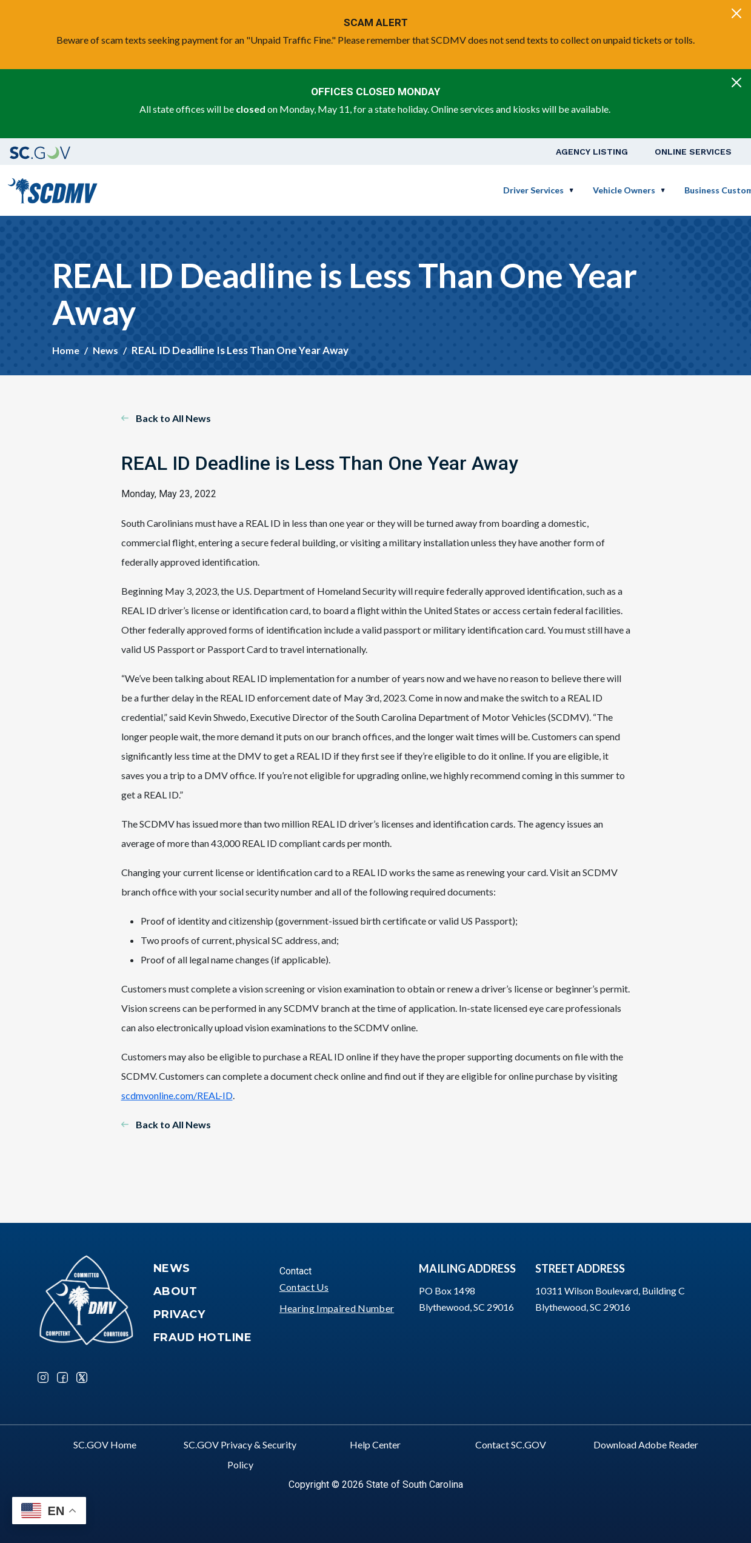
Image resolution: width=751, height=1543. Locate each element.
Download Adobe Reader (645, 1444)
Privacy (179, 1314)
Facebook (62, 1377)
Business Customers (520, 190)
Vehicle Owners (418, 190)
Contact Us (304, 1287)
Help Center (375, 1444)
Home (65, 350)
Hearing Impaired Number (336, 1308)
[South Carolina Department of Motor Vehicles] (52, 189)
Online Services (693, 151)
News (105, 350)
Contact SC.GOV (510, 1444)
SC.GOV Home (104, 1444)
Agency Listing (592, 151)
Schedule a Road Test (635, 190)
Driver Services (328, 190)
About (175, 1291)
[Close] (736, 13)
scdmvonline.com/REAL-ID (177, 1095)
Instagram (43, 1377)
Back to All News (173, 418)
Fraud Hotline (202, 1337)
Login (712, 190)
